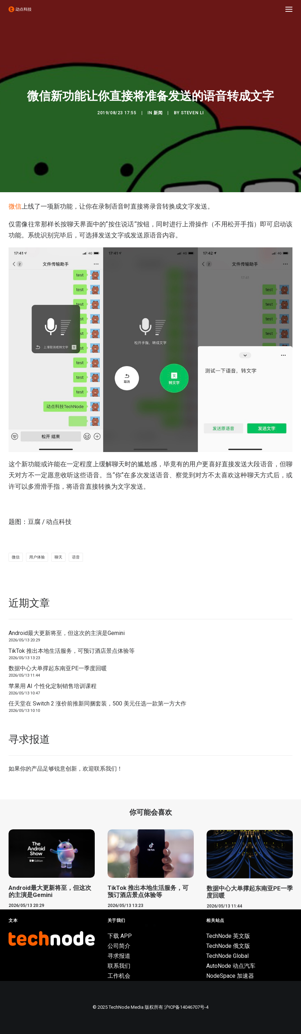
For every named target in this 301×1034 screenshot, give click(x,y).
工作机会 (119, 975)
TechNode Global (227, 955)
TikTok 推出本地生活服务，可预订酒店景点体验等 (72, 650)
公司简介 (119, 946)
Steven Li (192, 112)
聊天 (58, 557)
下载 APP (120, 936)
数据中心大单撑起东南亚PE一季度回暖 (58, 668)
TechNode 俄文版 (228, 946)
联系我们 (105, 768)
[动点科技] (20, 9)
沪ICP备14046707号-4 (186, 1007)
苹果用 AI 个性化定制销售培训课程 (53, 686)
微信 (15, 206)
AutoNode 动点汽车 (230, 965)
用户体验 (37, 557)
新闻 (158, 112)
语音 (76, 557)
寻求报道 (119, 955)
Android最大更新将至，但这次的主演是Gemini (67, 633)
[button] (289, 9)
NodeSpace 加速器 (230, 975)
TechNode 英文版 (228, 936)
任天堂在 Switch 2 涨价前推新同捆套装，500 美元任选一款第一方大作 (97, 703)
